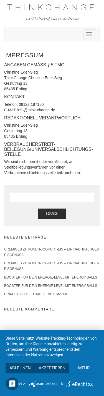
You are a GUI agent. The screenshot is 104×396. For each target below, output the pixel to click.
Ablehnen (20, 367)
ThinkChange (52, 7)
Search (52, 213)
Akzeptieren (52, 367)
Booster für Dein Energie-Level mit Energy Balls (50, 277)
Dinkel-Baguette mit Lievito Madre (36, 294)
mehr (84, 367)
